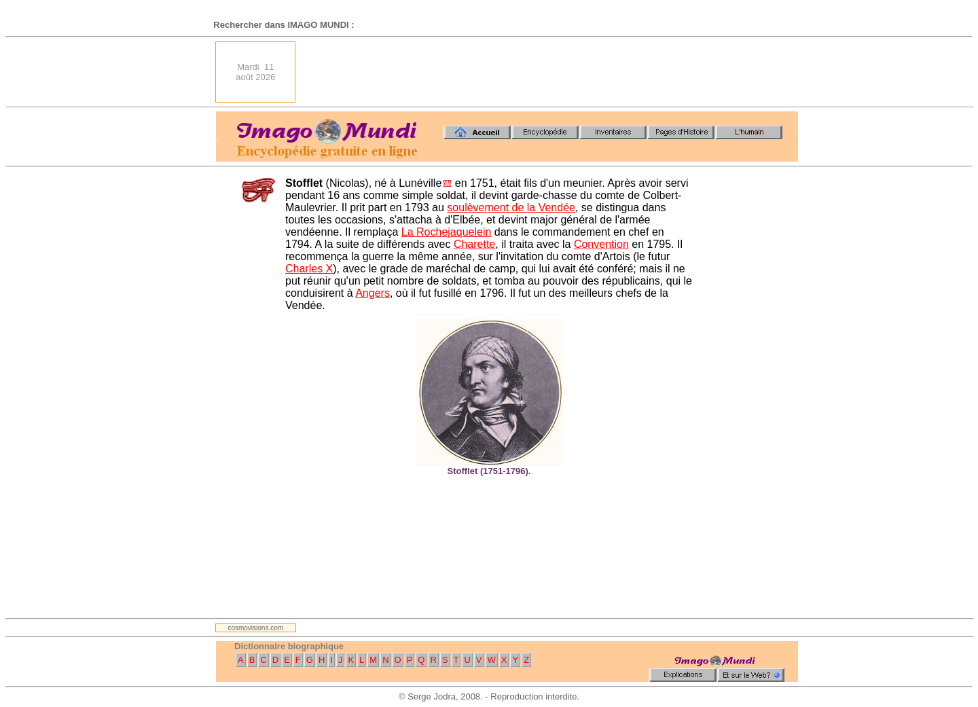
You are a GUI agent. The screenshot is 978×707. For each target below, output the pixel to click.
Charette (474, 244)
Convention (601, 244)
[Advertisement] (551, 72)
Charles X (309, 268)
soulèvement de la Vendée (511, 207)
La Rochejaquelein (446, 232)
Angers (372, 293)
